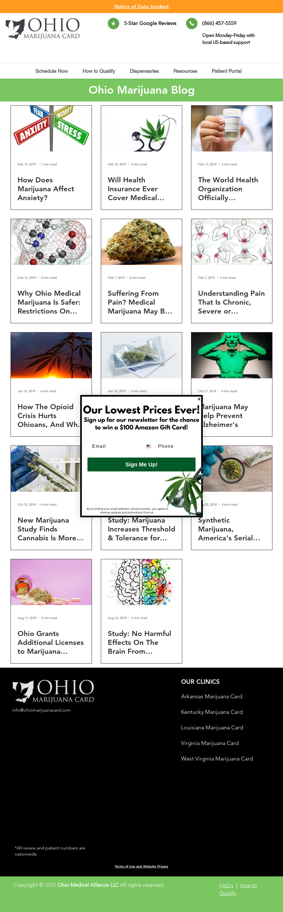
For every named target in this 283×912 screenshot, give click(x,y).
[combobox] (149, 446)
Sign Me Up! (141, 464)
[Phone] (175, 446)
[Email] (113, 446)
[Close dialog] (199, 399)
